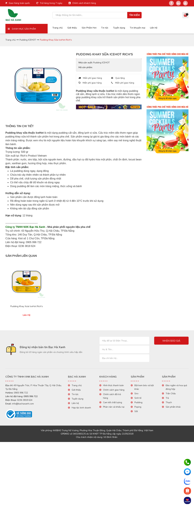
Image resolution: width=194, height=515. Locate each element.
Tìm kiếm (134, 15)
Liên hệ (153, 27)
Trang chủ (57, 27)
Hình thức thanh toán (113, 385)
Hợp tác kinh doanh (81, 407)
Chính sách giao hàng (113, 389)
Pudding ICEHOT (27, 39)
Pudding (138, 402)
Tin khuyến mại (137, 27)
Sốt (136, 411)
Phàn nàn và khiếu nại (113, 406)
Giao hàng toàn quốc (19, 3)
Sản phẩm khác (173, 406)
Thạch (169, 402)
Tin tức (104, 27)
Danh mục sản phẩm (22, 28)
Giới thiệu (72, 27)
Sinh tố (137, 397)
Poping (137, 406)
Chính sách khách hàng (84, 3)
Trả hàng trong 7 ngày (51, 3)
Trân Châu (171, 393)
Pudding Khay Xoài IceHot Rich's (26, 306)
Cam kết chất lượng (112, 402)
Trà (167, 397)
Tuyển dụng (119, 27)
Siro (136, 393)
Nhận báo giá (171, 340)
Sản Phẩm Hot (89, 27)
